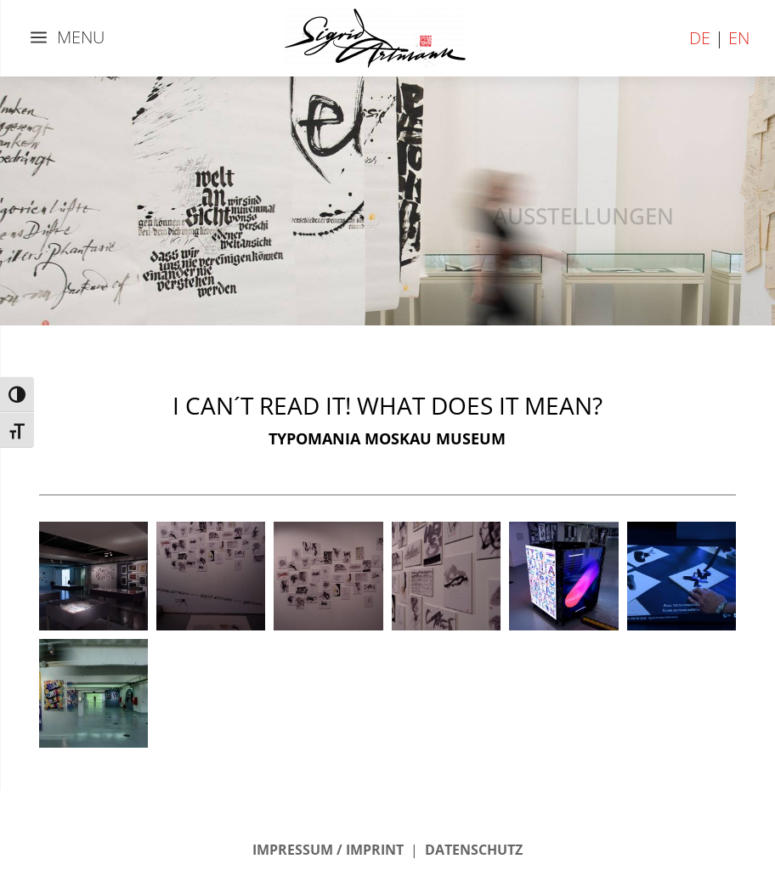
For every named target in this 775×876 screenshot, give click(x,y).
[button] (93, 576)
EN (739, 37)
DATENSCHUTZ (474, 849)
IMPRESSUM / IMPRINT (328, 849)
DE (699, 37)
